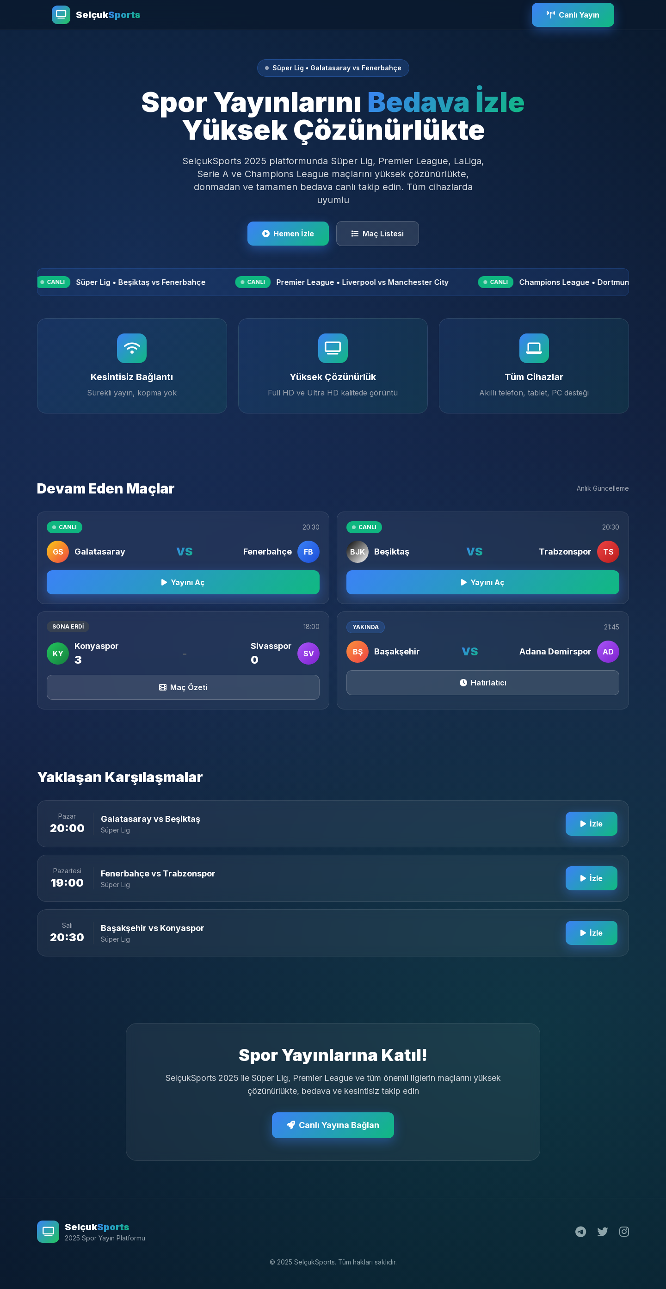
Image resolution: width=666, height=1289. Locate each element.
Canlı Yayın (573, 14)
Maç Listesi (378, 233)
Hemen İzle (288, 233)
